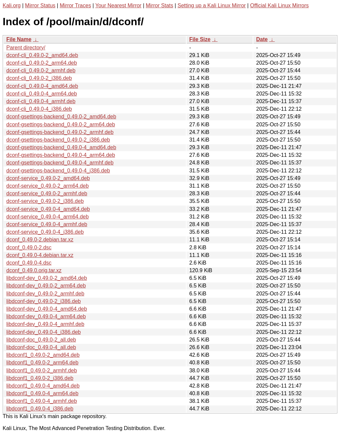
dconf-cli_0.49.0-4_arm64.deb (41, 93)
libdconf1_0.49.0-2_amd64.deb (43, 355)
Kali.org (12, 5)
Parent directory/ (25, 47)
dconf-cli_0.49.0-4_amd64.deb (42, 86)
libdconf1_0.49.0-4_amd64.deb (43, 386)
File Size (200, 39)
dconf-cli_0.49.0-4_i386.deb (39, 109)
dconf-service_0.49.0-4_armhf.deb (46, 224)
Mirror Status (40, 5)
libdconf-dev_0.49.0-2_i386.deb (43, 301)
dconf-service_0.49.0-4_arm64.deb (47, 216)
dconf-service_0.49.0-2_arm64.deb (47, 186)
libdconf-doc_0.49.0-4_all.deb (41, 347)
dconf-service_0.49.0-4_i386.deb (45, 232)
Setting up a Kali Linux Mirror (212, 5)
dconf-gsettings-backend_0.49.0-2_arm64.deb (60, 124)
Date (262, 39)
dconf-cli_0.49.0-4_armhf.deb (40, 101)
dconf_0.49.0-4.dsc (28, 263)
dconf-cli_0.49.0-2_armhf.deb (40, 70)
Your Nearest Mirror (118, 5)
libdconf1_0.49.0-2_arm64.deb (42, 362)
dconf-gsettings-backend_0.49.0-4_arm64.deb (60, 155)
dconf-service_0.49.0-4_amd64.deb (48, 209)
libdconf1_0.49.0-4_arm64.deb (42, 393)
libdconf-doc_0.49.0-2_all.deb (41, 339)
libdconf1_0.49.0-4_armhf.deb (41, 401)
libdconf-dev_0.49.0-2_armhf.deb (45, 293)
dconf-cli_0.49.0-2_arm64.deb (41, 63)
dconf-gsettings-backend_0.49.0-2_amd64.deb (61, 116)
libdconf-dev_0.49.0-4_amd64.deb (46, 309)
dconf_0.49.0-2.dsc (28, 247)
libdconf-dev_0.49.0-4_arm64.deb (46, 316)
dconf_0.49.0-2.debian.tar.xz (39, 239)
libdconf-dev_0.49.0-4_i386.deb (43, 332)
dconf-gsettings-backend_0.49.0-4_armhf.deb (60, 162)
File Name (19, 39)
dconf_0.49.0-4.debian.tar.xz (39, 255)
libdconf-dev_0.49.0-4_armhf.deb (45, 324)
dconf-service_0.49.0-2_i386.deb (45, 201)
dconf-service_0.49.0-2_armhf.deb (46, 193)
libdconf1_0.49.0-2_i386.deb (39, 378)
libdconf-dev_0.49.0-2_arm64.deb (46, 285)
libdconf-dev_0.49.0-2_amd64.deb (46, 278)
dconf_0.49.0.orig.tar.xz (33, 270)
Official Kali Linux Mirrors (279, 5)
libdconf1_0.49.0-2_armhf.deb (41, 370)
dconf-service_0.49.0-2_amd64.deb (48, 178)
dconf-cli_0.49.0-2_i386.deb (39, 78)
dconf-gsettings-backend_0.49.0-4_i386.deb (58, 170)
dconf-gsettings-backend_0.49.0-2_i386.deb (58, 140)
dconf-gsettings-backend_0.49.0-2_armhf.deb (60, 132)
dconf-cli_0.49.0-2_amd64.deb (42, 55)
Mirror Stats (159, 5)
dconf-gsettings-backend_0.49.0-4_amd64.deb (61, 147)
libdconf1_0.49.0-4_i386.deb (39, 408)
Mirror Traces (75, 5)
